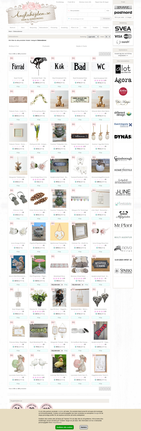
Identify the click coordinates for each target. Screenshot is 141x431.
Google (96, 413)
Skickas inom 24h (85, 2)
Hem (10, 31)
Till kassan (106, 18)
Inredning (64, 27)
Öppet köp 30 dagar (102, 2)
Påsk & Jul (74, 27)
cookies (60, 411)
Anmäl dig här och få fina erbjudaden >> (123, 54)
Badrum (12, 27)
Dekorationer (43, 27)
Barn (23, 27)
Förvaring (54, 27)
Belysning (33, 27)
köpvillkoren (57, 422)
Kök (85, 27)
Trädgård (106, 27)
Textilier (95, 27)
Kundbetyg (60, 2)
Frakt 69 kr (71, 2)
